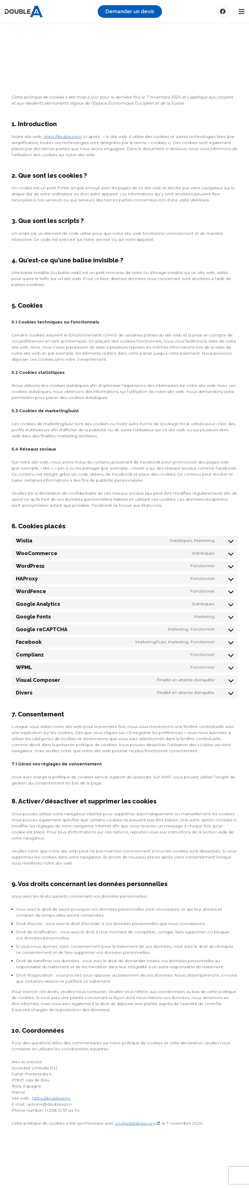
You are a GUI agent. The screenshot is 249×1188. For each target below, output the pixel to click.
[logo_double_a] (24, 11)
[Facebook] (223, 11)
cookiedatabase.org (135, 1123)
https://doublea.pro (63, 136)
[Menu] (241, 11)
